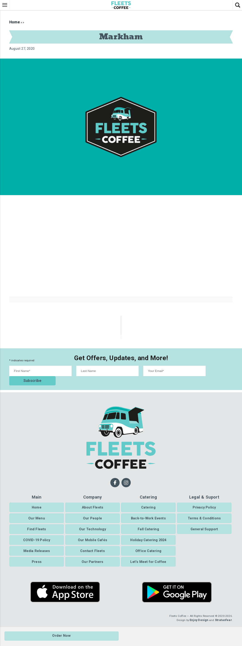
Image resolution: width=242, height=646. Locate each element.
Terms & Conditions (204, 514)
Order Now (62, 636)
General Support (204, 525)
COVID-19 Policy (36, 536)
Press (36, 557)
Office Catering (148, 546)
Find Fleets (36, 525)
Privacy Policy (204, 503)
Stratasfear (223, 616)
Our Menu (36, 514)
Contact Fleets (92, 546)
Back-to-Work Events (148, 514)
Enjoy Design (198, 616)
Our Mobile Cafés (92, 536)
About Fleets (92, 503)
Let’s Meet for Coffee (148, 557)
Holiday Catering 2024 (148, 536)
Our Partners (92, 557)
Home (14, 22)
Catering (148, 503)
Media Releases (36, 546)
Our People (92, 514)
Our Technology (92, 525)
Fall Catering (148, 525)
